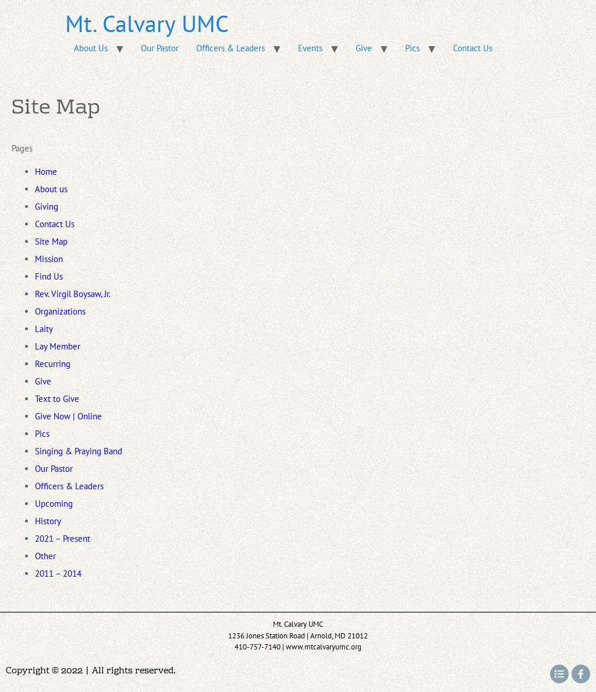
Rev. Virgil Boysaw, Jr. (73, 293)
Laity (44, 328)
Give (364, 48)
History (48, 521)
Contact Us (472, 48)
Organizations (60, 311)
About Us (91, 48)
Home (46, 171)
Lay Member (57, 346)
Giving (46, 206)
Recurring (52, 363)
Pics (412, 48)
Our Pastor (160, 48)
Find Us (49, 276)
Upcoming (54, 503)
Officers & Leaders (230, 48)
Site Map (51, 241)
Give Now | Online (68, 416)
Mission (49, 258)
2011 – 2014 (58, 573)
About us (51, 189)
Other (45, 556)
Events (310, 48)
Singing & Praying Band (78, 451)
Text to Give (57, 398)
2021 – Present (62, 538)
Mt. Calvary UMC (147, 23)
